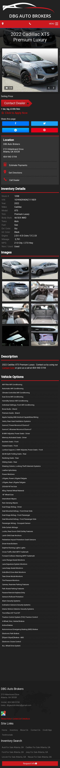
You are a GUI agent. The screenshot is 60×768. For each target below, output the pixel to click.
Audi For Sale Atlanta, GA (13, 747)
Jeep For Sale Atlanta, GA (37, 752)
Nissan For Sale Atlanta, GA (40, 757)
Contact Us (17, 719)
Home (4, 730)
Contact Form (8, 368)
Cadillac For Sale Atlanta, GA (38, 747)
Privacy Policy (6, 719)
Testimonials (7, 735)
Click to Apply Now (14, 112)
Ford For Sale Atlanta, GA (13, 752)
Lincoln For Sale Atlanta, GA (14, 757)
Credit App (47, 730)
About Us (24, 730)
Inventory (14, 730)
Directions (26, 719)
